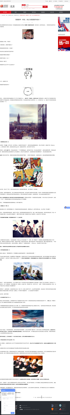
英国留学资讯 (10, 15)
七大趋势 (33, 8)
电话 (20, 405)
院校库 (24, 12)
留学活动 (34, 12)
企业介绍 (52, 12)
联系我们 (61, 12)
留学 (27, 8)
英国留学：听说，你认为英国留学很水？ (33, 15)
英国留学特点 (16, 15)
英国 (25, 8)
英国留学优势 (22, 15)
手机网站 (55, 1)
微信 (47, 1)
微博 (51, 1)
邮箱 (20, 407)
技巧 (30, 8)
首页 (16, 12)
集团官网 (61, 1)
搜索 (45, 6)
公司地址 (21, 409)
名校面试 (43, 12)
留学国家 (5, 12)
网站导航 (66, 1)
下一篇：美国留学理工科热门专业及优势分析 (42, 397)
